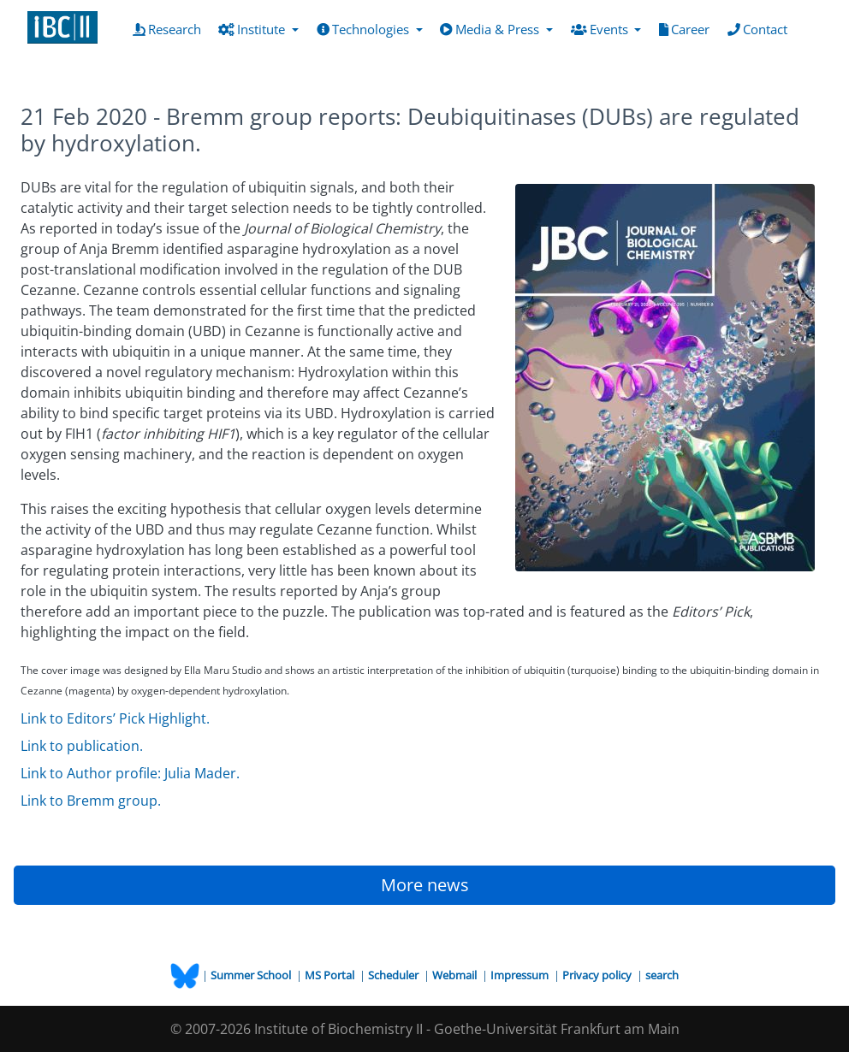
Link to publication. (82, 745)
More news (425, 884)
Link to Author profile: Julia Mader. (130, 773)
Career (687, 28)
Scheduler (394, 975)
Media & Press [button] (491, 29)
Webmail (455, 975)
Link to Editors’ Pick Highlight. (115, 718)
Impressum (520, 975)
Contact (760, 28)
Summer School (252, 975)
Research (170, 28)
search (662, 975)
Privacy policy (598, 975)
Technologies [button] (365, 29)
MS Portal (331, 975)
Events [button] (601, 29)
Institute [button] (253, 29)
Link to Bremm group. (91, 800)
